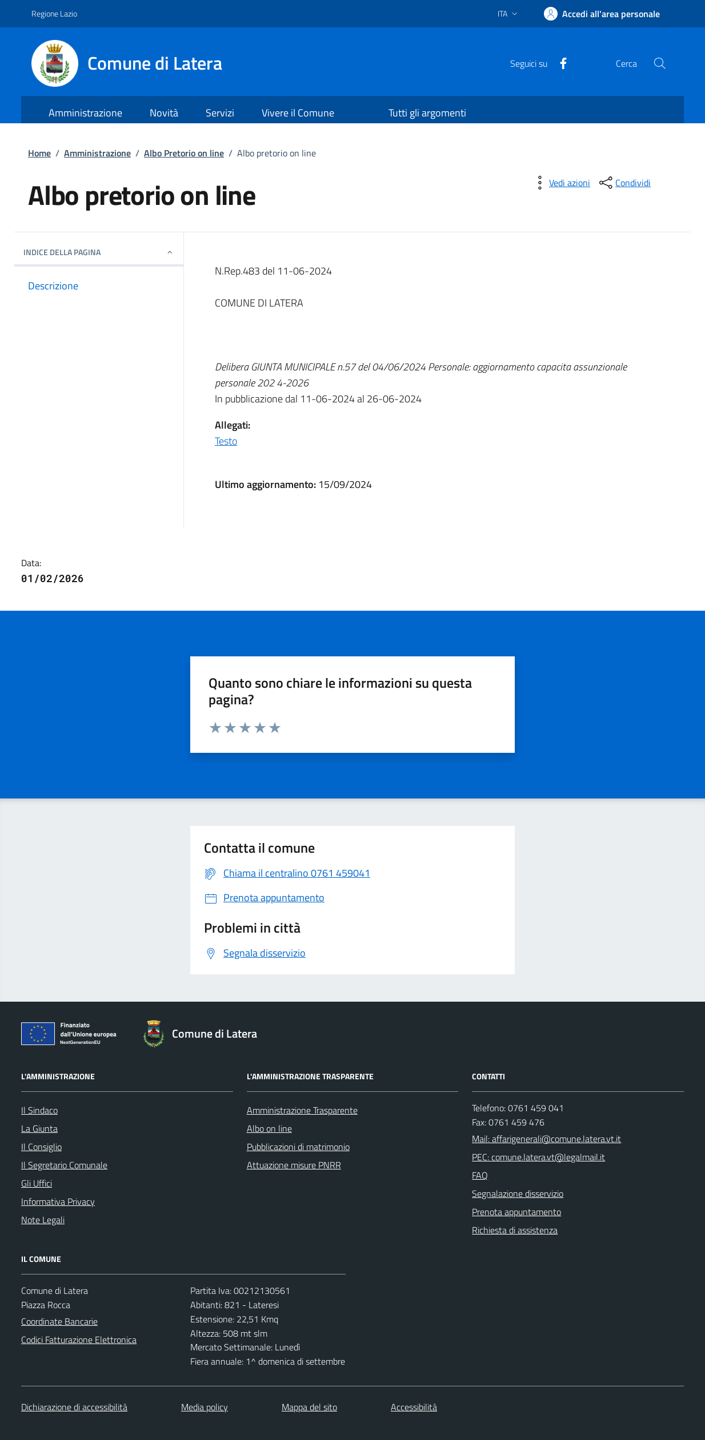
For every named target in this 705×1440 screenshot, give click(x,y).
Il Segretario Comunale (64, 1165)
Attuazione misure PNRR (294, 1165)
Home (39, 153)
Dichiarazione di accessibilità (74, 1407)
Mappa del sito (309, 1407)
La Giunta (39, 1128)
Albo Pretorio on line (184, 153)
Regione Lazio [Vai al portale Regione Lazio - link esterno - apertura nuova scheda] (54, 13)
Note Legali (43, 1220)
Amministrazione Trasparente (302, 1110)
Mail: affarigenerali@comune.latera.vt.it (546, 1138)
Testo (226, 441)
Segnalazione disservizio (517, 1193)
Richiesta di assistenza (515, 1230)
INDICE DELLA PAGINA (98, 252)
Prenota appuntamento (516, 1212)
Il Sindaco (39, 1110)
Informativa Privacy (58, 1201)
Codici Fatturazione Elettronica (79, 1339)
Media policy (204, 1407)
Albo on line (269, 1128)
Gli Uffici (36, 1183)
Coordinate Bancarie (59, 1321)
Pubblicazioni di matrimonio (298, 1146)
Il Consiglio (41, 1146)
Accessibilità (414, 1407)
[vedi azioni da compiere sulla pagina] (560, 183)
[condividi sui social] (624, 183)
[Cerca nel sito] (660, 63)
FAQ (480, 1175)
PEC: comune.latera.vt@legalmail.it (538, 1157)
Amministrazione (97, 153)
